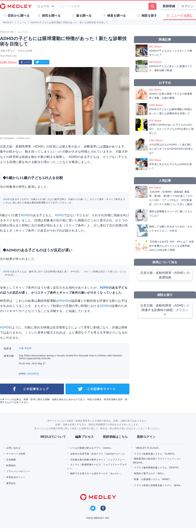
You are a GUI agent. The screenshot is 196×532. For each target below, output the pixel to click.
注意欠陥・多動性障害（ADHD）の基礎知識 (165, 275)
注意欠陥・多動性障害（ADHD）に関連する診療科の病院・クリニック (165, 310)
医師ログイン (146, 436)
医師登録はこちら (115, 436)
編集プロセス (84, 436)
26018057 (32, 373)
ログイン (187, 6)
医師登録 (169, 6)
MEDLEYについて (53, 436)
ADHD (6, 199)
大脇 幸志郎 (25, 348)
